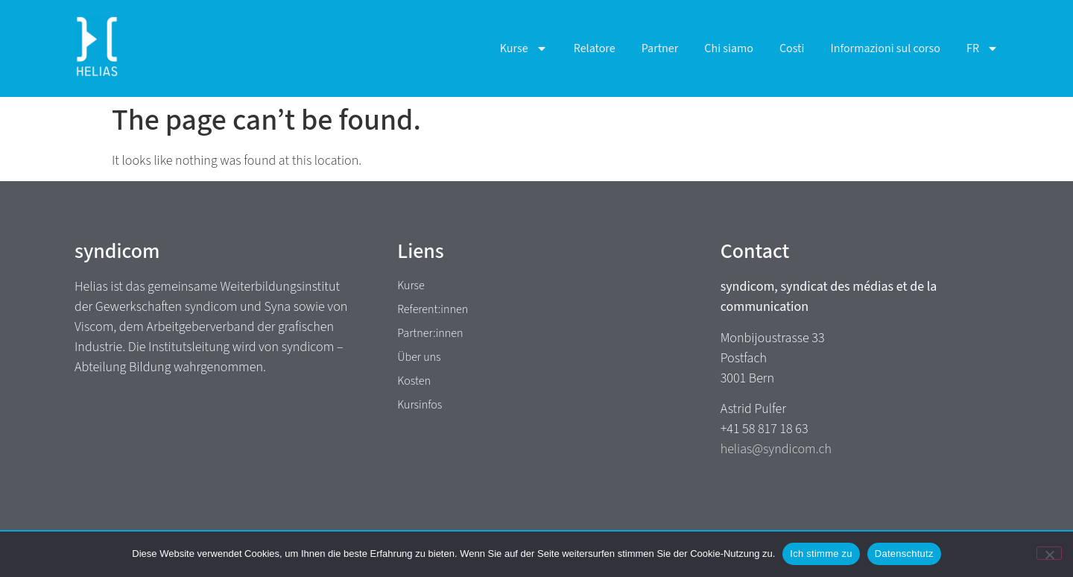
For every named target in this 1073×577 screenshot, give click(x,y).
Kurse (524, 48)
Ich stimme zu (821, 553)
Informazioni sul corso (885, 48)
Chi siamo (728, 48)
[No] (1049, 553)
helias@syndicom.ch (776, 449)
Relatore (594, 48)
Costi (792, 48)
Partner (660, 48)
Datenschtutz (904, 553)
